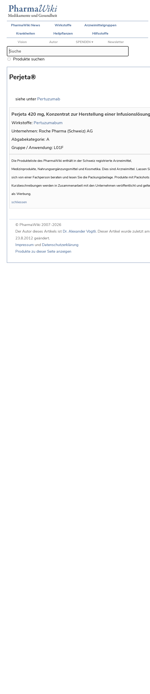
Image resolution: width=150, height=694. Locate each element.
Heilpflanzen (63, 33)
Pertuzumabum (48, 123)
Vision (22, 42)
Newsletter (116, 42)
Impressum (24, 244)
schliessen (19, 202)
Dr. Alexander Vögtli (79, 231)
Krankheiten (25, 33)
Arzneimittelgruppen (100, 25)
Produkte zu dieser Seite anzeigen (43, 251)
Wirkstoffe (63, 25)
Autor (53, 42)
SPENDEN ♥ (84, 42)
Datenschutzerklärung (60, 244)
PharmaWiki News (25, 25)
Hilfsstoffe (100, 33)
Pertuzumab (48, 99)
